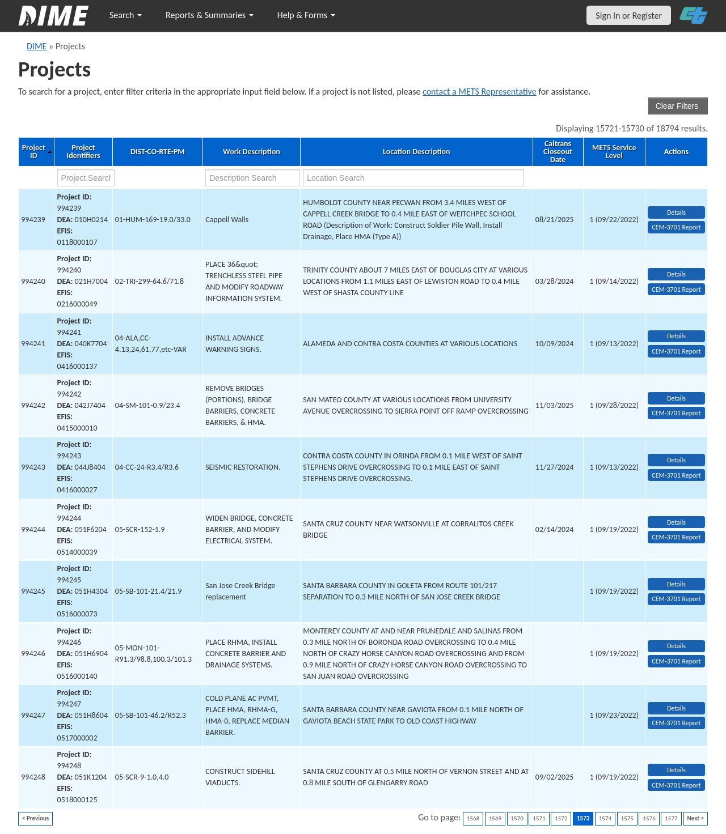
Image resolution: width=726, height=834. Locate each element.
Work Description (251, 152)
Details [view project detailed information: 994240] (676, 274)
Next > (695, 818)
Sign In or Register (629, 15)
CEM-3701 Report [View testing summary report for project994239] (676, 227)
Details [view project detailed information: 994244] (676, 522)
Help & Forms (306, 15)
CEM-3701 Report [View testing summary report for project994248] (676, 785)
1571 (539, 818)
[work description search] (252, 177)
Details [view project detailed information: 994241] (676, 336)
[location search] (413, 177)
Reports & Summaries (210, 15)
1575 (627, 818)
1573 (583, 818)
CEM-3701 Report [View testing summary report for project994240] (676, 289)
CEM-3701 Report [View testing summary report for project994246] (676, 661)
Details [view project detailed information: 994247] (676, 708)
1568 (473, 818)
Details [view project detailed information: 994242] (676, 398)
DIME (37, 46)
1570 (517, 818)
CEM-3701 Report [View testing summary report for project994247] (676, 723)
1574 (605, 818)
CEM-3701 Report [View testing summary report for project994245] (676, 599)
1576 (649, 818)
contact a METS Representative (480, 91)
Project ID (33, 152)
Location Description (416, 152)
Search (125, 15)
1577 (671, 818)
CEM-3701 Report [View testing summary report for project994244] (676, 537)
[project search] (86, 177)
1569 (495, 818)
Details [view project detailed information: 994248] (676, 770)
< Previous (35, 818)
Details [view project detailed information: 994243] (676, 460)
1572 (561, 818)
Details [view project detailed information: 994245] (676, 584)
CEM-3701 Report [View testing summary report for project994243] (676, 475)
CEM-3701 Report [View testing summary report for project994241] (676, 351)
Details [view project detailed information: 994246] (676, 646)
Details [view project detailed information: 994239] (676, 212)
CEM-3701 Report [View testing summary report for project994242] (676, 413)
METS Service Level (614, 152)
